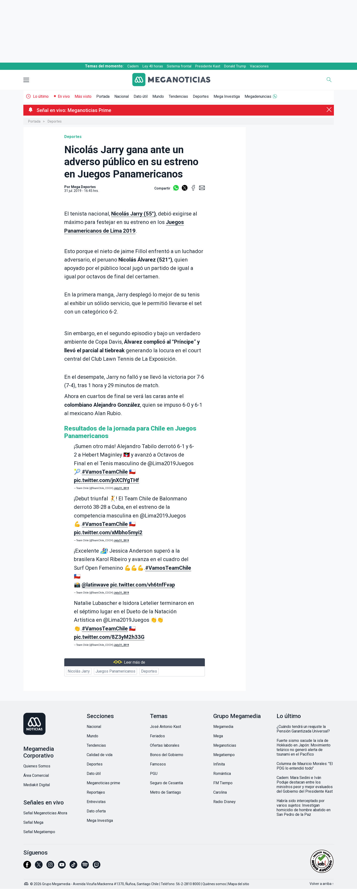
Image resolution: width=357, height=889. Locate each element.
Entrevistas (96, 801)
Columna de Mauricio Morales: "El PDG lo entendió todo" (305, 766)
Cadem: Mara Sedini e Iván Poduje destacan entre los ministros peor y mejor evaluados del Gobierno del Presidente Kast (305, 784)
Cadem (133, 66)
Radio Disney (224, 801)
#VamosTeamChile (105, 472)
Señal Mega (33, 822)
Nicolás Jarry (79, 671)
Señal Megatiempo (39, 832)
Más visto (83, 96)
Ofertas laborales (164, 745)
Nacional (121, 96)
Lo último (41, 96)
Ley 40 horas (153, 66)
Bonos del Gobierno (166, 754)
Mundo (158, 96)
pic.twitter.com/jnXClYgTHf (106, 480)
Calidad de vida (99, 754)
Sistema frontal (179, 66)
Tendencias (178, 96)
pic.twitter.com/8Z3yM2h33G (109, 637)
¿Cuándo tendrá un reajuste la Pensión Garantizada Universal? (303, 728)
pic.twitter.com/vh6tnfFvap (142, 585)
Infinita (219, 764)
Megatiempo (224, 754)
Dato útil (141, 96)
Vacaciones (259, 66)
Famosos (158, 764)
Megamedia (223, 726)
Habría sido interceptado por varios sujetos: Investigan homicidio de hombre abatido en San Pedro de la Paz (304, 807)
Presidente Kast (207, 66)
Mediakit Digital (36, 785)
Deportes (201, 96)
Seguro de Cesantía (166, 783)
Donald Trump (235, 66)
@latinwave (95, 585)
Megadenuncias (258, 96)
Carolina (220, 792)
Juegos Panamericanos (115, 671)
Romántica (222, 773)
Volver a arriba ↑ (322, 884)
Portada (103, 96)
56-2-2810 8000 (188, 884)
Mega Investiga (227, 96)
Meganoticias (224, 745)
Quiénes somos (214, 884)
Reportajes (96, 792)
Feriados (157, 736)
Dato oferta (96, 811)
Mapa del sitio (238, 884)
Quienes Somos (36, 766)
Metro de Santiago (165, 792)
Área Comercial (36, 775)
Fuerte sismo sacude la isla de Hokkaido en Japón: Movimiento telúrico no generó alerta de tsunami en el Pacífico (304, 747)
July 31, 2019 (121, 488)
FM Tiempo (223, 783)
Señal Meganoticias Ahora (45, 813)
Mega (218, 736)
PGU (153, 773)
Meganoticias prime (103, 783)
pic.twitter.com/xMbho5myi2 (108, 532)
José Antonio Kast (165, 726)
